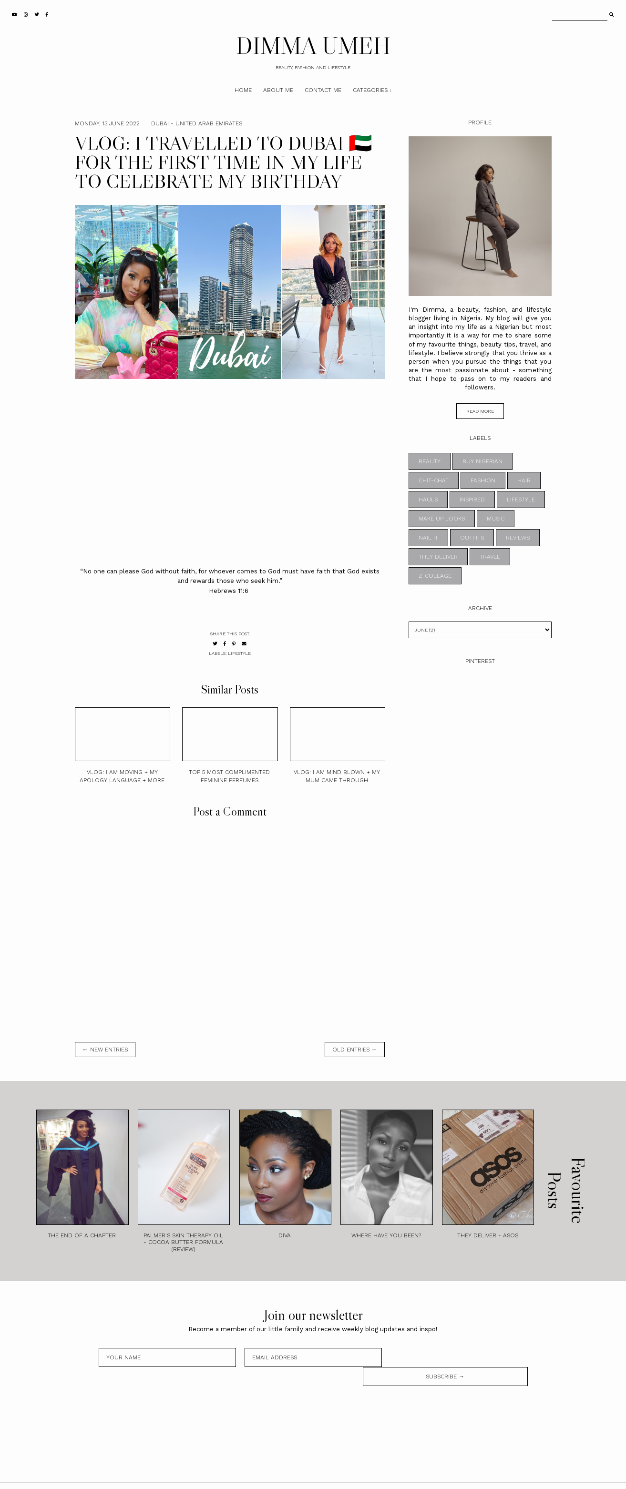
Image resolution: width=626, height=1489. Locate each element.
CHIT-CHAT (434, 480)
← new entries (105, 1049)
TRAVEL (490, 556)
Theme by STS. (345, 1476)
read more (480, 411)
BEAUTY (430, 461)
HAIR (524, 480)
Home (243, 90)
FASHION (483, 480)
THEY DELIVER (438, 556)
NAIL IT (428, 537)
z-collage (435, 575)
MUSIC (495, 518)
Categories (370, 90)
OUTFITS (472, 537)
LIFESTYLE (239, 653)
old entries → (354, 1049)
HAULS (428, 499)
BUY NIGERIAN (482, 461)
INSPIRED (472, 499)
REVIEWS (518, 537)
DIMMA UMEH (313, 45)
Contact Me (323, 90)
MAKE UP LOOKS (442, 518)
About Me (278, 90)
